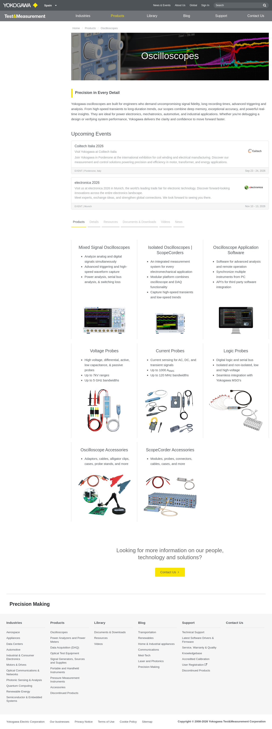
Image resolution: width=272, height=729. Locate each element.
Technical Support (193, 632)
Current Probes (170, 350)
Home (76, 28)
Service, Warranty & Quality (199, 647)
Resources (110, 222)
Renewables (146, 638)
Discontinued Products (64, 693)
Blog (186, 16)
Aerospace (13, 632)
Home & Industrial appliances (156, 643)
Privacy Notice (83, 721)
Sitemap (147, 721)
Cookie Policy (128, 721)
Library (152, 16)
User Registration (193, 664)
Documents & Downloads (139, 222)
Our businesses (59, 721)
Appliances (13, 638)
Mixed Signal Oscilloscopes (104, 247)
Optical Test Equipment (64, 653)
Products (117, 16)
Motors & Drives (16, 664)
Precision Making (148, 666)
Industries (83, 16)
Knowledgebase (192, 653)
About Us (180, 5)
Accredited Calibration (196, 659)
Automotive (13, 649)
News (179, 222)
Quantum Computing (19, 685)
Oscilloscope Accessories (104, 449)
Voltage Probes (104, 350)
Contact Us (255, 16)
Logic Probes (236, 350)
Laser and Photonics (151, 661)
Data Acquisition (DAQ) (64, 647)
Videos (165, 222)
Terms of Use (106, 721)
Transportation (147, 632)
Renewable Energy (18, 691)
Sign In (205, 5)
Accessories (57, 687)
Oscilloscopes (59, 632)
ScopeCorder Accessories (170, 449)
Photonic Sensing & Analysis (24, 680)
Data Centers (14, 643)
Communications (148, 649)
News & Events (162, 5)
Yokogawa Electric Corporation (25, 721)
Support (221, 16)
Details (94, 222)
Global (193, 5)
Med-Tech (144, 655)
